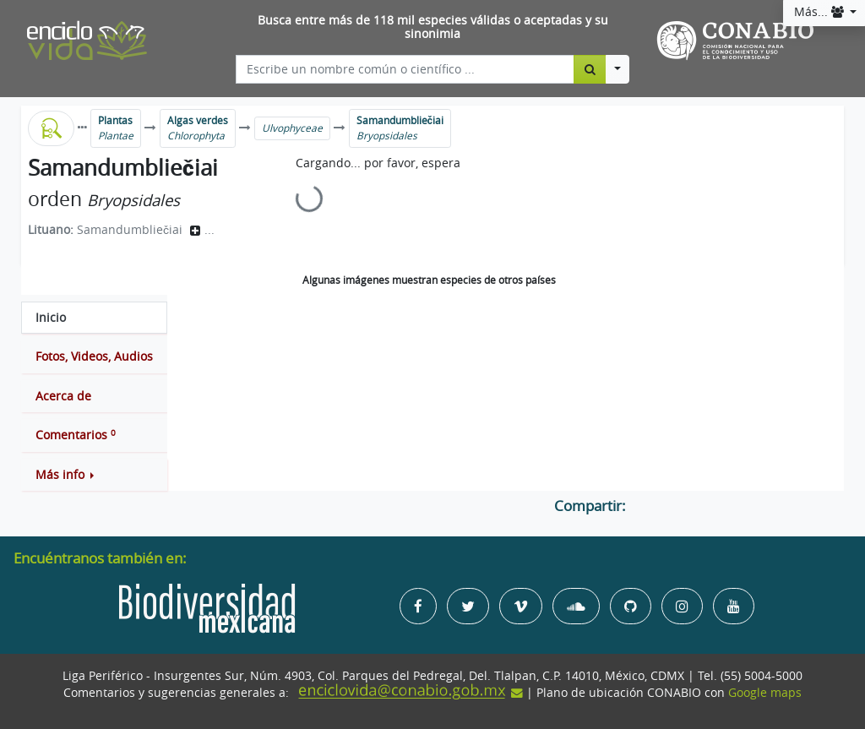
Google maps (765, 692)
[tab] (94, 318)
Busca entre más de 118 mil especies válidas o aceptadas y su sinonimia (433, 27)
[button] (94, 475)
